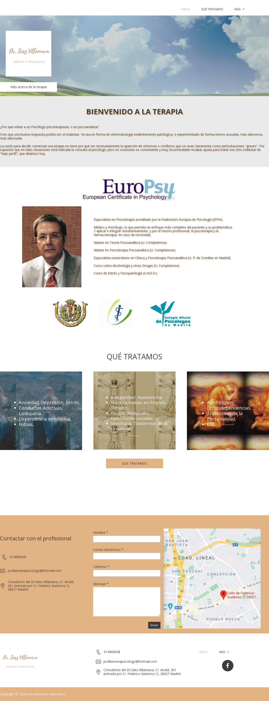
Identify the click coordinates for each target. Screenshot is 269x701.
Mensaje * (101, 584)
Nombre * (100, 532)
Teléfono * (101, 567)
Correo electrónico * (108, 549)
